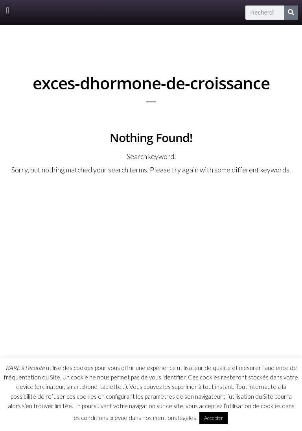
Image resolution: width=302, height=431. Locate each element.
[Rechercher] (291, 13)
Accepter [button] (213, 418)
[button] (7, 10)
